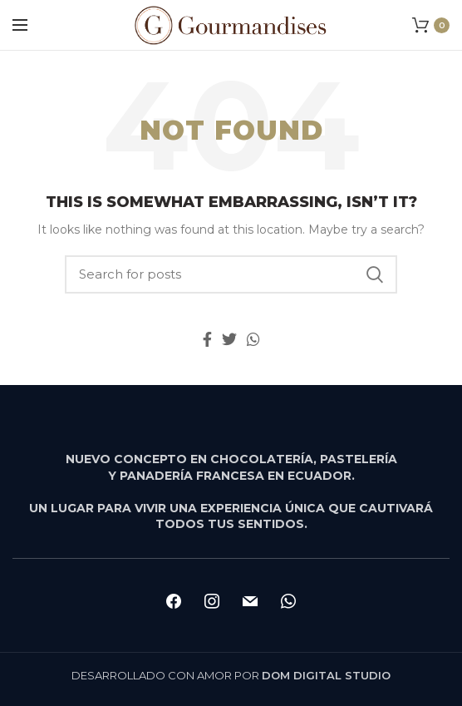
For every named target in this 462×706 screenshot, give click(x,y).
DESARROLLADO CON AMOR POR (231, 675)
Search (375, 274)
